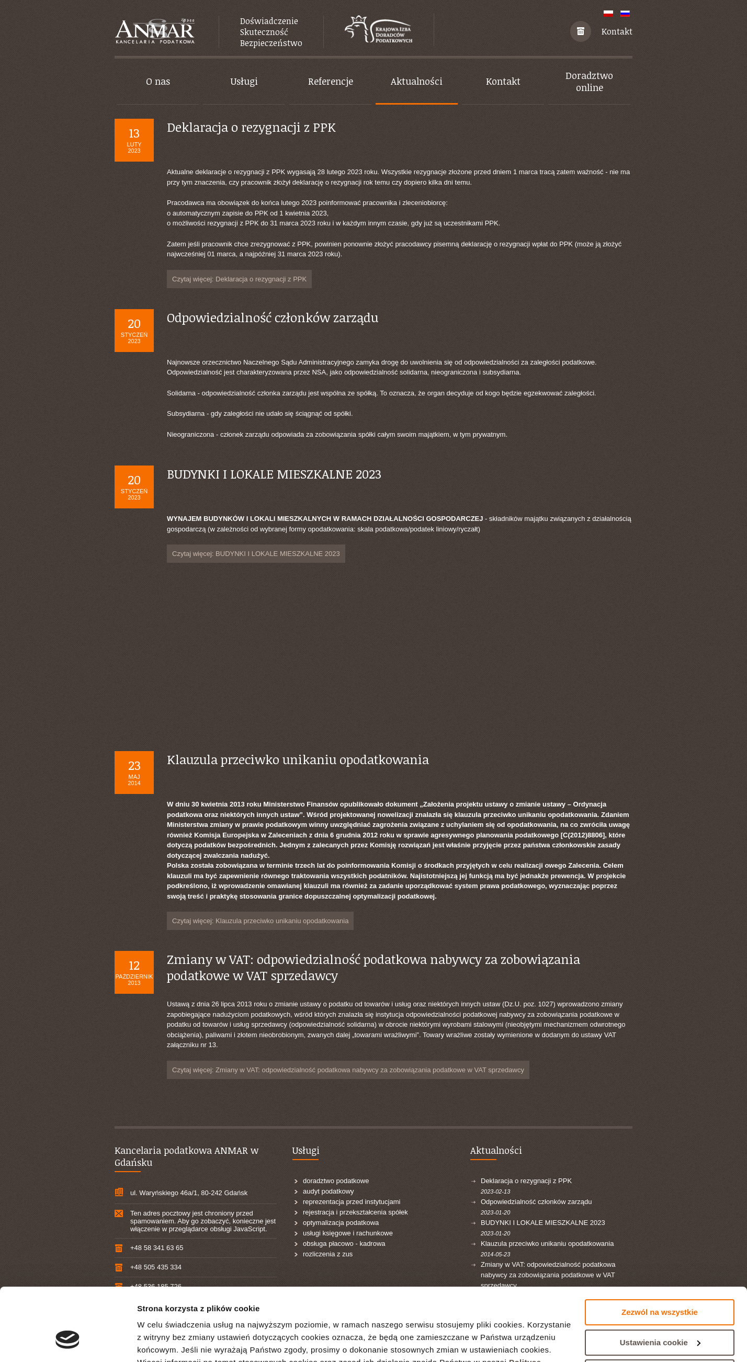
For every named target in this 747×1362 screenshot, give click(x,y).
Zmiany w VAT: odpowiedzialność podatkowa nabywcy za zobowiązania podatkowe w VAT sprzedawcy (373, 967)
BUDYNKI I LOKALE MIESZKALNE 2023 (274, 473)
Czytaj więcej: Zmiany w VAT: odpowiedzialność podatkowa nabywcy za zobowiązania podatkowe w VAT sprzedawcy (348, 1070)
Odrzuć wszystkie (660, 1310)
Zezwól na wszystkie (659, 1249)
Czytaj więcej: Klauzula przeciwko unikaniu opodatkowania (260, 921)
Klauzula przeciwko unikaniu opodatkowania (298, 759)
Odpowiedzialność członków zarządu (272, 317)
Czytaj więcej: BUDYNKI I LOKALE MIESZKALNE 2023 (256, 554)
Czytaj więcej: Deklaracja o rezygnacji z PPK (239, 279)
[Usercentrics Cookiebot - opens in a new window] (68, 1341)
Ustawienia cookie (660, 1279)
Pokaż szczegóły (168, 1341)
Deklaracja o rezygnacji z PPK (251, 126)
